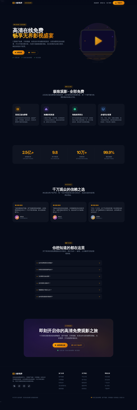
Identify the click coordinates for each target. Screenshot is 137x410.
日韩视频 (61, 386)
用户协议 (84, 386)
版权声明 (84, 392)
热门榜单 (108, 3)
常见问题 (107, 383)
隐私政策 (84, 389)
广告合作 (107, 389)
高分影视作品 (62, 392)
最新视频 (61, 395)
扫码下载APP (77, 352)
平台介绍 (84, 383)
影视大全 (102, 3)
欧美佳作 (61, 389)
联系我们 (84, 395)
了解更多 (33, 52)
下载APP (118, 3)
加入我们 (107, 392)
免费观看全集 (59, 352)
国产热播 (61, 383)
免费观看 (19, 52)
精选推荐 (95, 3)
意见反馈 (107, 386)
